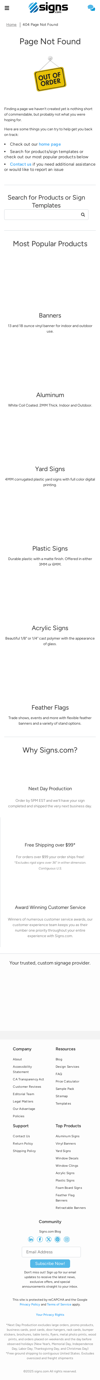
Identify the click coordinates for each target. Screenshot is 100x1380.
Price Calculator (67, 1081)
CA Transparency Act (28, 1079)
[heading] (50, 41)
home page (50, 144)
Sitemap (62, 1096)
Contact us (20, 164)
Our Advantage (24, 1109)
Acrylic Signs (65, 1173)
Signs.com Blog (50, 1231)
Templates (63, 1103)
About (17, 1059)
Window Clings (67, 1166)
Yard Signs (63, 1151)
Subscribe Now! (50, 1263)
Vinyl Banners (66, 1143)
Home (11, 24)
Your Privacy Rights (50, 1315)
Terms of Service (59, 1304)
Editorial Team (23, 1094)
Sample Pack (65, 1089)
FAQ (59, 1074)
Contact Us (21, 1136)
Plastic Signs (65, 1180)
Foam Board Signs (69, 1188)
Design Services (68, 1067)
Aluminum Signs (68, 1136)
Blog (59, 1059)
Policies (18, 1116)
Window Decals (67, 1158)
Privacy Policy (30, 1304)
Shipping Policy (24, 1151)
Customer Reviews (27, 1087)
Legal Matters (23, 1101)
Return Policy (23, 1143)
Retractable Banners (71, 1208)
